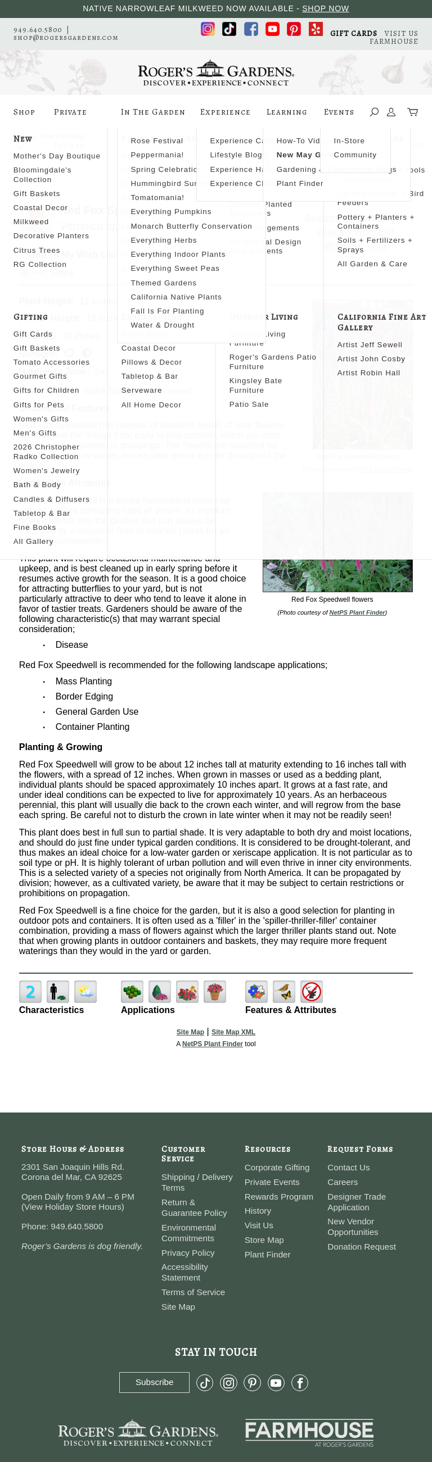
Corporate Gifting (277, 1167)
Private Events (70, 117)
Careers (342, 1182)
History (258, 1210)
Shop (24, 117)
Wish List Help (355, 246)
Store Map (264, 1240)
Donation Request (361, 1246)
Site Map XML (233, 1032)
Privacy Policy (188, 1252)
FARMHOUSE (394, 41)
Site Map (190, 1032)
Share (62, 272)
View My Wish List (355, 232)
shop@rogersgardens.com (66, 37)
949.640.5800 (38, 29)
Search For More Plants (355, 218)
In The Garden (153, 117)
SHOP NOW (325, 8)
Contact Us (348, 1167)
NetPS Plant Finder (382, 469)
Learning (287, 117)
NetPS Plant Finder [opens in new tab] (212, 1044)
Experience (225, 117)
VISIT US (401, 33)
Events (339, 117)
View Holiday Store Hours (73, 1206)
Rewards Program (279, 1196)
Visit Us (259, 1225)
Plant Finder (268, 1254)
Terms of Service (193, 1292)
